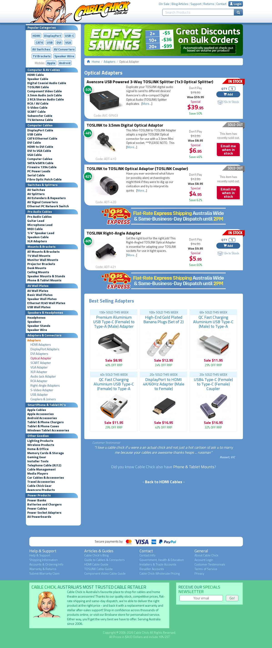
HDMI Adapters (40, 344)
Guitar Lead (35, 221)
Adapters (34, 340)
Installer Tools (37, 461)
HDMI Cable (35, 75)
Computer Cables (39, 159)
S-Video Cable (37, 107)
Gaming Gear (36, 457)
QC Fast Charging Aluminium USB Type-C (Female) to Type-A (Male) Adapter (114, 386)
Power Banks (36, 500)
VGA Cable (34, 155)
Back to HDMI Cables (163, 482)
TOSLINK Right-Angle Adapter (114, 233)
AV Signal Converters (42, 202)
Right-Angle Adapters (45, 385)
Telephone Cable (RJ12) (44, 465)
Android (64, 62)
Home (96, 61)
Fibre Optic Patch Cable (44, 179)
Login (236, 3)
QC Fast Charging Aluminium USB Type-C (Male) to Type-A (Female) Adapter (213, 324)
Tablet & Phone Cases (43, 426)
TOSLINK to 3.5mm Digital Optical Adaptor (125, 125)
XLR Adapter (38, 372)
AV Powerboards (39, 517)
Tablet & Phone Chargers (45, 422)
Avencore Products (41, 490)
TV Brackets (41, 56)
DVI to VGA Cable (39, 151)
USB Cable (34, 134)
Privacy (199, 573)
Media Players (37, 473)
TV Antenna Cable (40, 120)
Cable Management (41, 469)
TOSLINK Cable (38, 87)
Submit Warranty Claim (44, 573)
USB (50, 42)
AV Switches (41, 49)
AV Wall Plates (37, 291)
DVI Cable (34, 142)
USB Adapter (39, 394)
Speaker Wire (64, 56)
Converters (64, 49)
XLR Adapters (37, 241)
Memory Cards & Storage (45, 453)
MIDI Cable (35, 229)
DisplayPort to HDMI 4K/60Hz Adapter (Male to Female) (163, 384)
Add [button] (228, 94)
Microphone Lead (39, 225)
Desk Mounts (36, 268)
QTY (224, 88)
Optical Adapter (40, 358)
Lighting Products (40, 441)
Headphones (36, 317)
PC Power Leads (38, 171)
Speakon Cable (38, 237)
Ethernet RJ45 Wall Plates (46, 303)
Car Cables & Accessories (45, 477)
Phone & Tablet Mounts (44, 280)
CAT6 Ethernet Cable (42, 138)
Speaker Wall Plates (42, 299)
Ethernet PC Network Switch (48, 206)
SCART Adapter (40, 362)
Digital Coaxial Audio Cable (46, 83)
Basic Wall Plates (39, 295)
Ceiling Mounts (38, 272)
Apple (51, 62)
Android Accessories (42, 418)
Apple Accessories (40, 414)
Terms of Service (206, 568)
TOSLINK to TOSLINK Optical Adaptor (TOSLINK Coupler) (137, 168)
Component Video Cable (44, 91)
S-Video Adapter (41, 390)
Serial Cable (36, 175)
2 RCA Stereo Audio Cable (45, 99)
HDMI (36, 35)
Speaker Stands (38, 326)
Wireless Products (40, 445)
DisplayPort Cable (40, 130)
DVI (59, 42)
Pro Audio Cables (39, 217)
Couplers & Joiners (43, 399)
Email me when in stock (228, 149)
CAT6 (39, 42)
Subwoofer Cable (39, 116)
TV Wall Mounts (38, 256)
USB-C (69, 35)
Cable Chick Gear (39, 486)
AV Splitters (36, 194)
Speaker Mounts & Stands (46, 276)
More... (146, 103)
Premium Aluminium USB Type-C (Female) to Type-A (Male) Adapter (114, 321)
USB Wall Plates (38, 307)
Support (195, 3)
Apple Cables (36, 410)
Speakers (34, 322)
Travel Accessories (41, 482)
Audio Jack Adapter (43, 376)
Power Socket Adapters (44, 512)
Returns (208, 3)
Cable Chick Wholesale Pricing (160, 573)
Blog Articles (180, 3)
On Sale (164, 3)
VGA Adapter (39, 367)
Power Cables (37, 508)
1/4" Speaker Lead (40, 233)
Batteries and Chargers (44, 504)
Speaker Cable (37, 79)
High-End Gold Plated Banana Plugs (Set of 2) (163, 319)
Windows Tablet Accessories (48, 430)
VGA (68, 42)
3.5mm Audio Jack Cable (44, 95)
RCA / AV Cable (37, 103)
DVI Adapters (39, 353)
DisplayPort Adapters (44, 349)
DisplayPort (52, 35)
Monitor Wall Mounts (42, 260)
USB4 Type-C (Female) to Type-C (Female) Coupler (213, 384)
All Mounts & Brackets (43, 252)
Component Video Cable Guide (105, 573)
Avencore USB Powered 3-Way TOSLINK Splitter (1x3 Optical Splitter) (150, 82)
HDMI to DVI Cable (40, 147)
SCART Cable (36, 112)
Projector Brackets (41, 264)
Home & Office (38, 449)
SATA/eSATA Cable (40, 163)
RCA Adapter (38, 381)
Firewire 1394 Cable (42, 167)
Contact (221, 3)
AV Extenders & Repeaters (46, 198)
